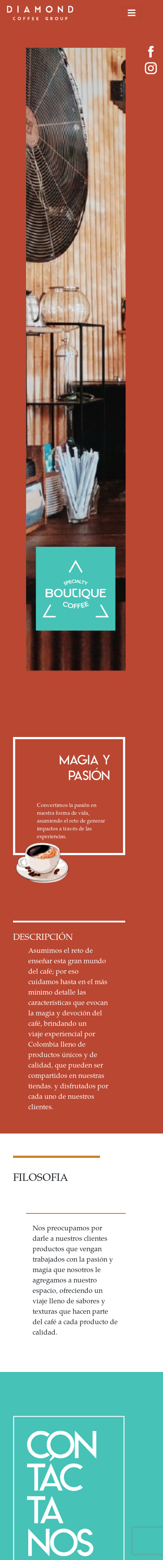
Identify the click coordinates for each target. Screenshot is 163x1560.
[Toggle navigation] (131, 13)
